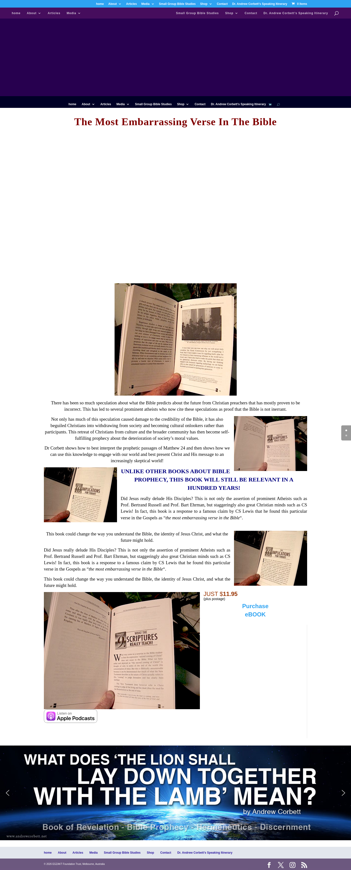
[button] (175, 793)
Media (145, 4)
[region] (175, 793)
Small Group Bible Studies (177, 4)
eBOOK (255, 614)
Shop (203, 4)
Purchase (255, 606)
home (100, 4)
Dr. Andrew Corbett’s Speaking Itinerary (259, 4)
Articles (131, 4)
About (112, 4)
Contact (222, 4)
